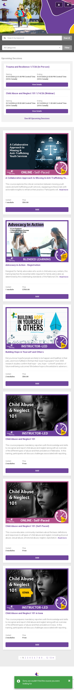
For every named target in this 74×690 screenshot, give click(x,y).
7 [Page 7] (37, 658)
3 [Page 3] (27, 658)
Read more (63, 190)
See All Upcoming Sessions (37, 118)
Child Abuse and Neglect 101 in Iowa (24, 613)
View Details (37, 85)
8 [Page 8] (39, 658)
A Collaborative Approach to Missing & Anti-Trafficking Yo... (37, 178)
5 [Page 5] (32, 658)
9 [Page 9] (41, 658)
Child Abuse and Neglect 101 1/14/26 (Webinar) (30, 93)
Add (37, 209)
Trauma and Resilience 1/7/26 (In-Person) (27, 67)
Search (67, 38)
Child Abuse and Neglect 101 (20, 439)
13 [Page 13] (50, 658)
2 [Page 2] (25, 658)
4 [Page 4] (30, 658)
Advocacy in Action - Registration (23, 265)
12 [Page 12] (47, 658)
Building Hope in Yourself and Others (25, 352)
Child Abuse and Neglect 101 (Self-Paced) (27, 526)
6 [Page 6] (34, 658)
